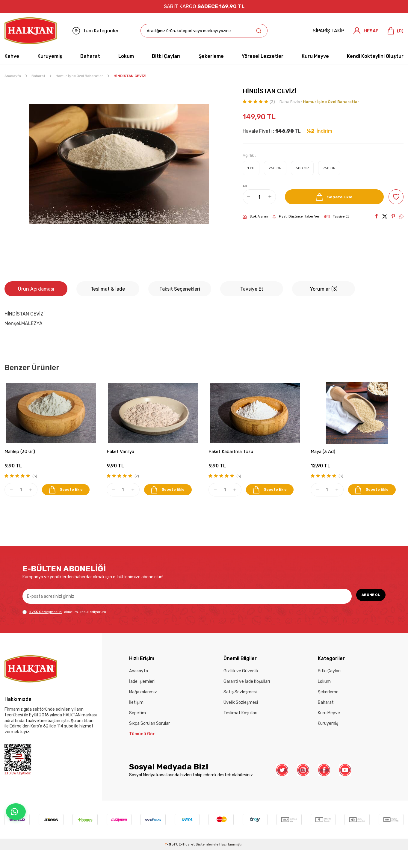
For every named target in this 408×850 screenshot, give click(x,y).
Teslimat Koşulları (240, 712)
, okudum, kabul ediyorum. (64, 612)
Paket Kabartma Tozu (230, 451)
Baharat (90, 56)
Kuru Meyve (315, 56)
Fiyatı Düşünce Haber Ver (296, 217)
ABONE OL (367, 596)
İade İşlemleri (142, 681)
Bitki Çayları (166, 56)
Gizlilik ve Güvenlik (241, 671)
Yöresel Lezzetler (262, 56)
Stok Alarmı (255, 217)
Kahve (11, 56)
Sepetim (137, 712)
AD (245, 186)
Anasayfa (12, 76)
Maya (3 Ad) (323, 451)
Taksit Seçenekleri (179, 289)
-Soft (171, 844)
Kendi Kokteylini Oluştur (375, 56)
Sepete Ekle (332, 197)
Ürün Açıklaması (36, 289)
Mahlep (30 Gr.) (19, 451)
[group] (119, 164)
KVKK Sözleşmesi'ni (45, 612)
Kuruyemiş (49, 56)
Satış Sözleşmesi (240, 692)
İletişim (136, 702)
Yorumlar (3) (323, 289)
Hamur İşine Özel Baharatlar (79, 76)
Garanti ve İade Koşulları (246, 681)
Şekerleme (211, 56)
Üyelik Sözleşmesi (240, 702)
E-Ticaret (187, 844)
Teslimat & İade (108, 289)
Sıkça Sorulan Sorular (149, 723)
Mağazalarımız (143, 692)
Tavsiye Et (336, 216)
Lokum (126, 56)
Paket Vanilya (120, 451)
